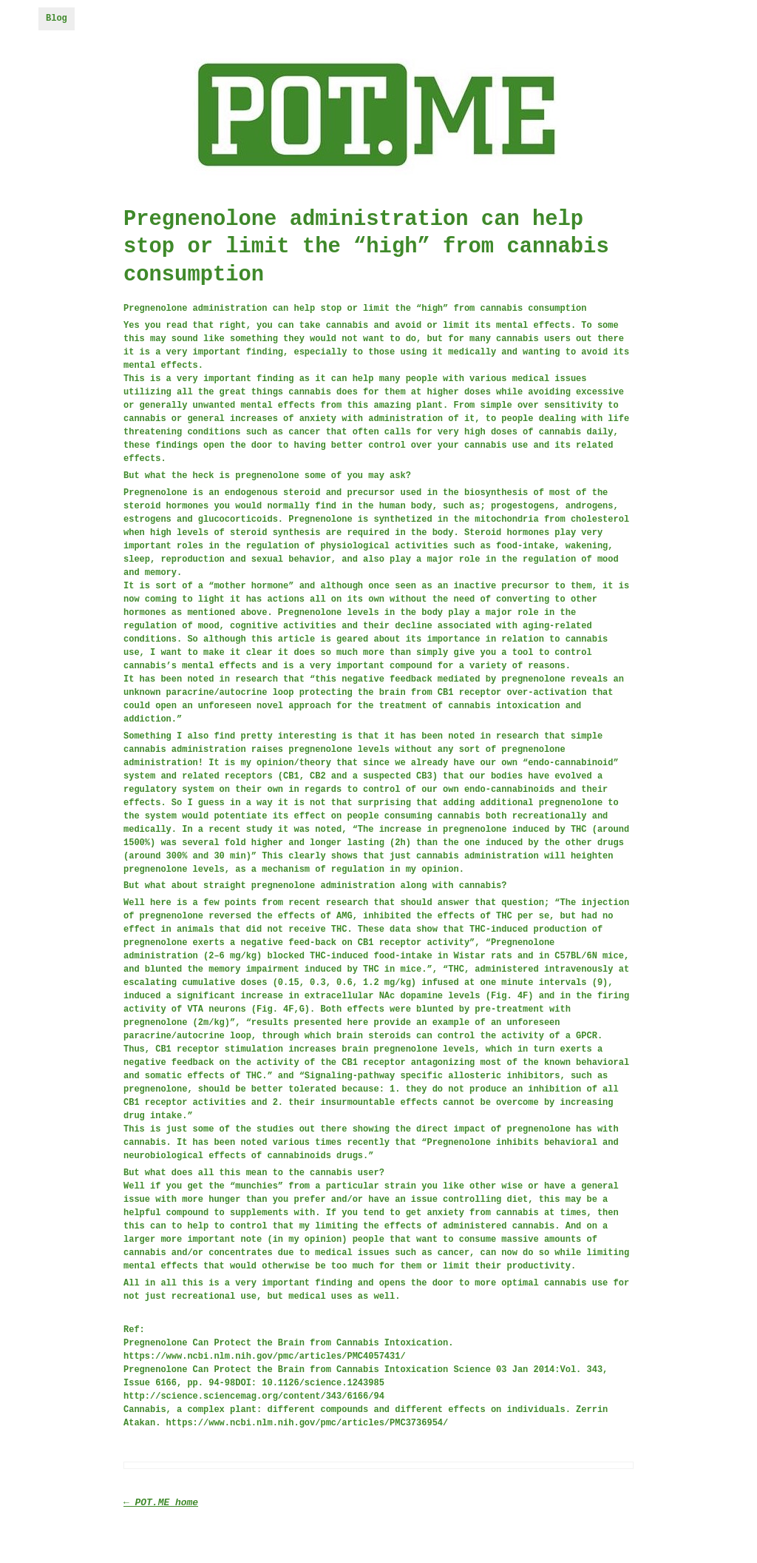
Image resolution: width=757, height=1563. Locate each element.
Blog (56, 18)
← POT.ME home (160, 1502)
